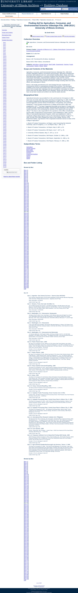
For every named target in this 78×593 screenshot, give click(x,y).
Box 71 (4, 148)
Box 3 (4, 45)
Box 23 (4, 75)
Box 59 (4, 130)
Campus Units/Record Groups (9, 13)
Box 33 (4, 91)
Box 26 (4, 80)
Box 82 (4, 165)
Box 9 (4, 54)
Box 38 (4, 98)
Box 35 (4, 94)
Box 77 (4, 157)
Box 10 (4, 56)
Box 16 (4, 65)
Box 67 (4, 142)
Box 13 (4, 60)
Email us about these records (12, 176)
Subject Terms (5, 37)
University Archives (5, 19)
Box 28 (4, 83)
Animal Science (43, 64)
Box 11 (4, 57)
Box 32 (4, 89)
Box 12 (4, 59)
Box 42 (4, 104)
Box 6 (4, 50)
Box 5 (4, 48)
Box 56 (4, 125)
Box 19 (4, 69)
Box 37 (4, 97)
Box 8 (4, 53)
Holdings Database (56, 5)
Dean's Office (36, 19)
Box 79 (4, 160)
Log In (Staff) (39, 582)
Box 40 (4, 101)
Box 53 (4, 121)
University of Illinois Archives (20, 5)
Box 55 (4, 124)
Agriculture (36, 64)
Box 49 (4, 115)
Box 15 (4, 63)
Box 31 (4, 88)
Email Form (41, 586)
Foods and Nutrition (32, 154)
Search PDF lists (73, 8)
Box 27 (4, 81)
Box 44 (4, 107)
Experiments (59, 64)
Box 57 (4, 127)
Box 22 (4, 74)
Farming (66, 64)
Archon (37, 591)
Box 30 (4, 86)
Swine (45, 66)
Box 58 (4, 128)
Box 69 (4, 145)
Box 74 (4, 153)
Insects (36, 66)
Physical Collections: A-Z (27, 13)
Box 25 (4, 78)
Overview (4, 30)
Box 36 (4, 95)
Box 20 (4, 71)
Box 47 (4, 112)
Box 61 (4, 133)
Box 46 (4, 110)
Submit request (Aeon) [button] (37, 36)
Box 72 (4, 150)
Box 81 (4, 163)
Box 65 (4, 139)
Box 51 (4, 118)
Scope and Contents (7, 32)
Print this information (68, 36)
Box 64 (4, 138)
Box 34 (4, 92)
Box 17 (4, 66)
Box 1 (4, 42)
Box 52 (4, 119)
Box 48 (4, 113)
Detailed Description (7, 40)
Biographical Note (6, 35)
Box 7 (4, 51)
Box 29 (4, 84)
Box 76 (4, 156)
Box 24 (4, 77)
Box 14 (4, 62)
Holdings (13, 19)
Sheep (41, 66)
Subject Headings (65, 13)
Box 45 (4, 109)
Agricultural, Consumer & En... (24, 19)
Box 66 (4, 141)
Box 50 (4, 116)
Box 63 (4, 136)
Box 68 (4, 144)
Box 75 (4, 154)
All (25, 289)
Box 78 (4, 159)
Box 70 (4, 147)
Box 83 (4, 166)
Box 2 (4, 43)
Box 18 (4, 68)
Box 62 (4, 135)
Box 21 (4, 72)
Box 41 (4, 103)
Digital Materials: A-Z (46, 13)
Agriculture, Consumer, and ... (48, 19)
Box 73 (4, 151)
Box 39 (4, 100)
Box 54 (4, 122)
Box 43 (4, 106)
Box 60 (4, 132)
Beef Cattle (52, 64)
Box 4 (4, 47)
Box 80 (4, 162)
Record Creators (9, 16)
